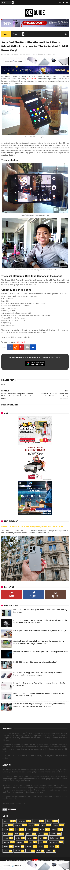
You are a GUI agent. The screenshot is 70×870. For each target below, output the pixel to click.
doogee (6, 843)
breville (17, 851)
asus (43, 826)
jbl (31, 843)
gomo (17, 847)
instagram (53, 843)
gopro (52, 847)
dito (16, 834)
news (53, 55)
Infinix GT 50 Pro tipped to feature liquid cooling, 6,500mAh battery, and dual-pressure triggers (37, 674)
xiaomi (49, 822)
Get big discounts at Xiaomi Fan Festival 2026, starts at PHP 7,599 (40, 631)
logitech (20, 843)
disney (29, 847)
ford (38, 851)
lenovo (29, 830)
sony (42, 830)
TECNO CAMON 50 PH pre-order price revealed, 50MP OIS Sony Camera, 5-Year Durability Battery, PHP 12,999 (39, 705)
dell (41, 843)
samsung (21, 822)
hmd (41, 847)
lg (17, 830)
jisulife (49, 851)
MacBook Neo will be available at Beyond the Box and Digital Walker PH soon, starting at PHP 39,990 (38, 643)
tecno (54, 830)
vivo (5, 826)
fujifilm (53, 834)
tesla (5, 851)
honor (31, 826)
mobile (48, 55)
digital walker (54, 839)
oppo (35, 822)
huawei (6, 822)
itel (41, 839)
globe (56, 826)
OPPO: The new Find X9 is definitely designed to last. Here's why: (32, 527)
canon (29, 839)
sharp (6, 839)
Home (6, 34)
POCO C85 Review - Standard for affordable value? (35, 662)
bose (28, 851)
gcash (28, 834)
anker (6, 847)
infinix (6, 830)
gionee (42, 55)
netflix (18, 839)
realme (18, 826)
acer (5, 834)
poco (40, 834)
